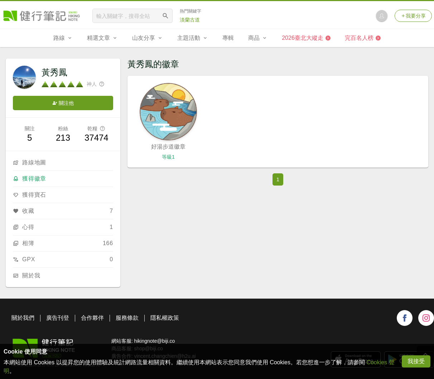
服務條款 (127, 318)
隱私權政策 (164, 318)
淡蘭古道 (190, 20)
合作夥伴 (92, 318)
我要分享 (413, 16)
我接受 (416, 361)
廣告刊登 (57, 318)
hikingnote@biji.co (154, 341)
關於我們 (22, 318)
